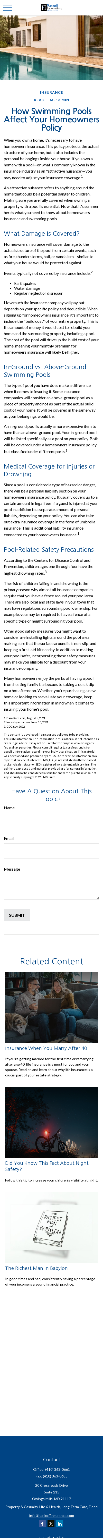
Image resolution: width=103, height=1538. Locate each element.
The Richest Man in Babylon (36, 1268)
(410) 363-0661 (57, 1469)
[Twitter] (51, 1523)
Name (9, 807)
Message (12, 868)
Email (9, 838)
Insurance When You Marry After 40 (46, 1048)
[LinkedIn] (59, 1523)
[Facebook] (42, 1523)
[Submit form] (17, 915)
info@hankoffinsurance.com (51, 1515)
